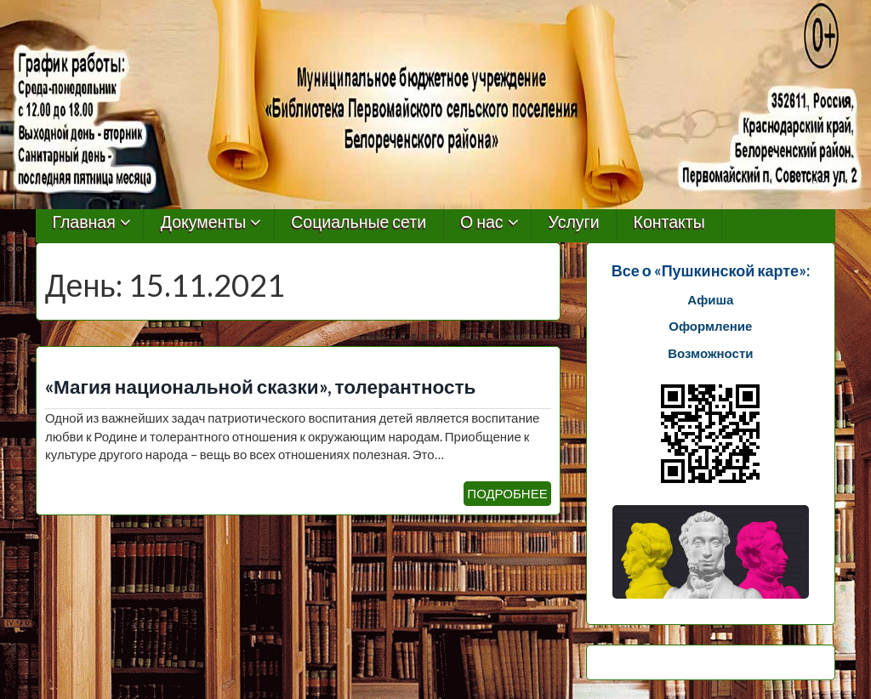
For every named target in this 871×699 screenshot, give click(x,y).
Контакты (669, 222)
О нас (482, 222)
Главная (84, 222)
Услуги (574, 222)
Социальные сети (358, 222)
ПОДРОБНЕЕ (507, 493)
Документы (204, 222)
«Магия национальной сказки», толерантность (260, 386)
